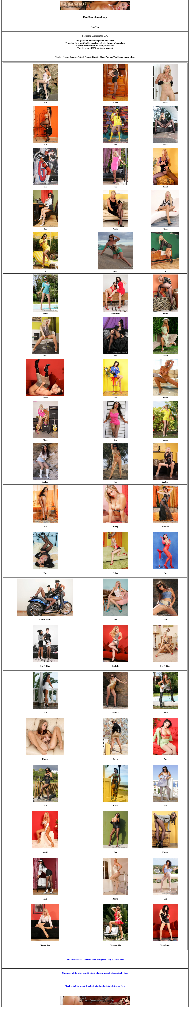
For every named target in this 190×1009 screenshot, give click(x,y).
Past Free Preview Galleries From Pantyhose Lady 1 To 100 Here (95, 959)
